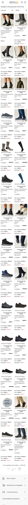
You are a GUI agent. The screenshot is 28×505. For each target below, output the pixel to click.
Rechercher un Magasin (14, 485)
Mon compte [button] (11, 478)
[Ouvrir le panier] (25, 2)
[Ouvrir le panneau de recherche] (22, 2)
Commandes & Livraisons (10, 499)
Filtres (17, 10)
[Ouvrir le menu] (3, 2)
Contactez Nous (12, 492)
